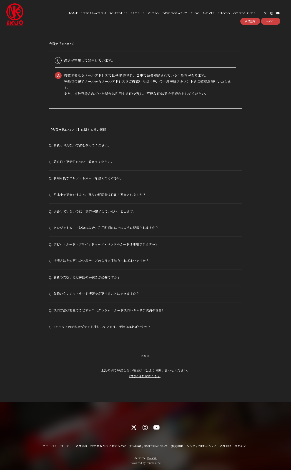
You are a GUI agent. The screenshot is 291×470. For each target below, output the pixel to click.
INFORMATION (93, 13)
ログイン (271, 21)
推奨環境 (177, 446)
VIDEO (153, 13)
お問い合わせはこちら (145, 376)
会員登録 (250, 21)
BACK (145, 356)
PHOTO (224, 13)
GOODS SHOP (244, 13)
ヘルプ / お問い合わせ (201, 446)
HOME (73, 13)
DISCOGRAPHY (174, 13)
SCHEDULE (118, 13)
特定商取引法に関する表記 (108, 446)
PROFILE (137, 13)
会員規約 (81, 446)
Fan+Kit (152, 458)
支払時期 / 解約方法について (148, 446)
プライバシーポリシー (57, 446)
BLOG (195, 13)
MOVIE (208, 13)
